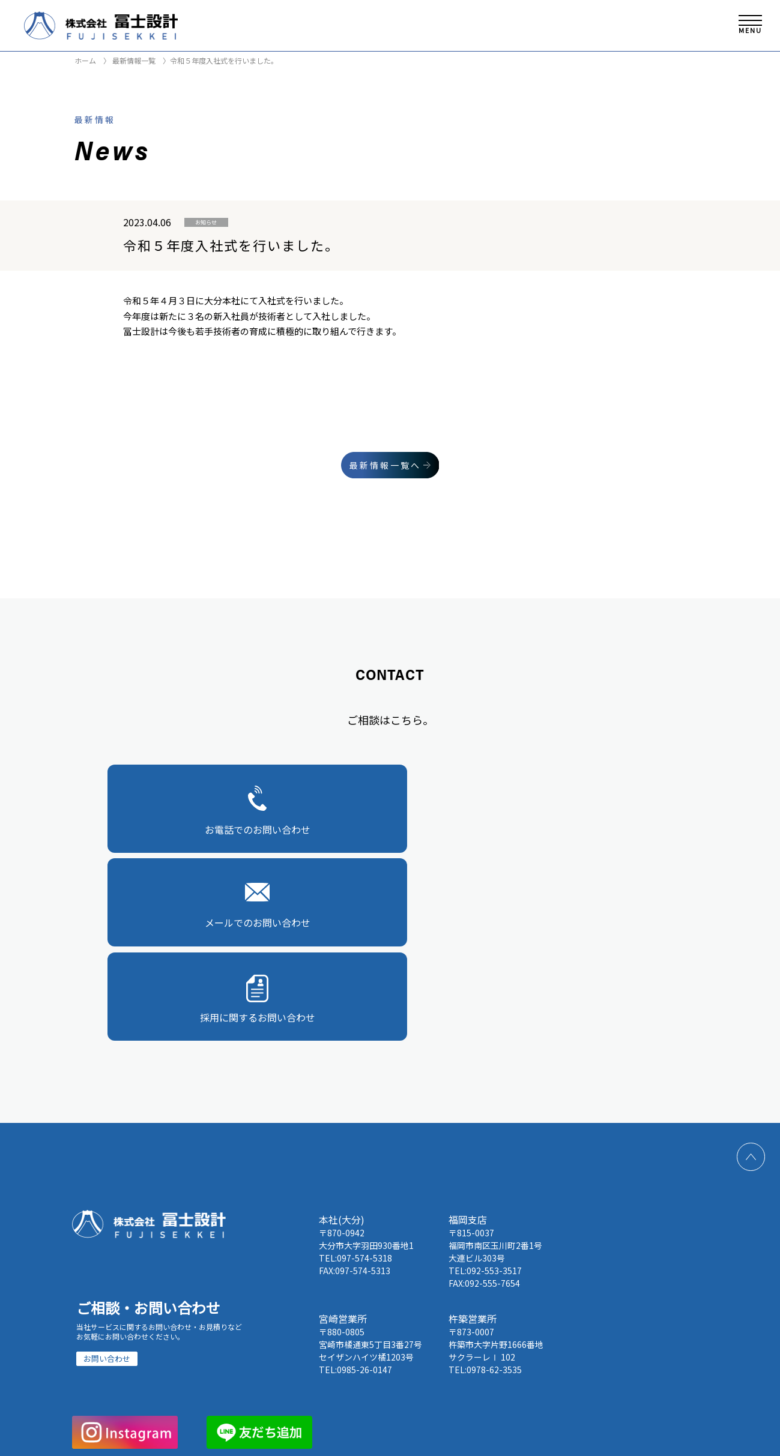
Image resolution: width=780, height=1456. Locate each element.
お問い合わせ (106, 1165)
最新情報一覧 (133, 60)
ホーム (85, 60)
